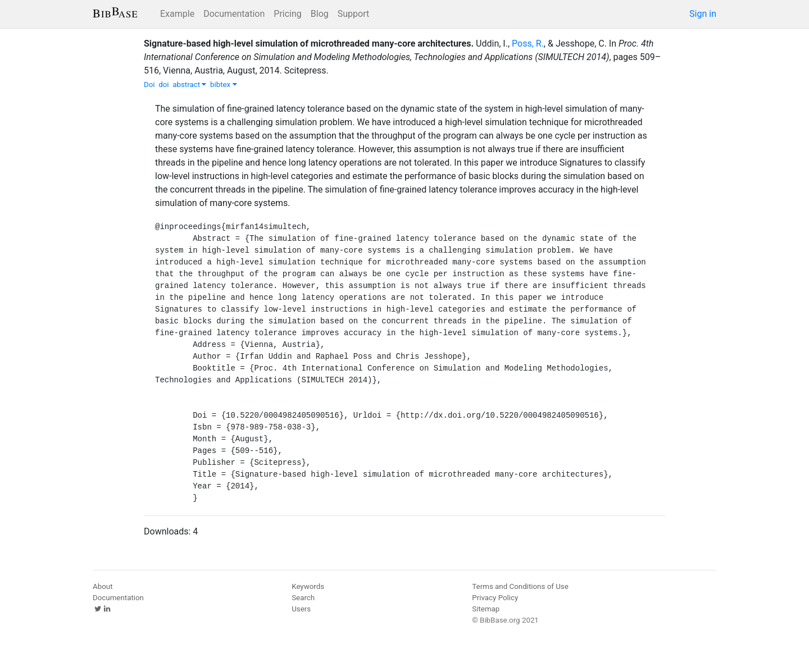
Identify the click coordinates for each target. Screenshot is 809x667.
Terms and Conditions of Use (520, 586)
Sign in (702, 13)
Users (301, 609)
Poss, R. (528, 43)
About (103, 586)
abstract (189, 84)
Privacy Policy (495, 597)
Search (303, 597)
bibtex (223, 84)
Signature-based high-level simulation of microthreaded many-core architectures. (309, 43)
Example (177, 13)
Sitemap (485, 609)
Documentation (234, 13)
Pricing (288, 13)
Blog (320, 13)
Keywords (308, 586)
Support (353, 13)
